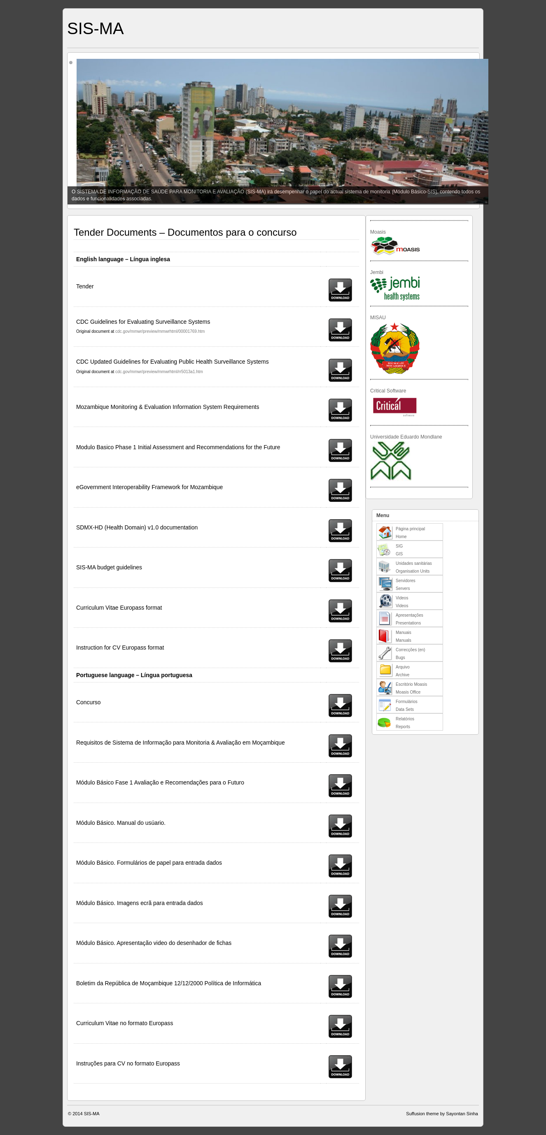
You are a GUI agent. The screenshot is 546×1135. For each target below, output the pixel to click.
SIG (399, 546)
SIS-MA (95, 28)
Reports (403, 726)
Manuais (403, 632)
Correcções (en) (410, 650)
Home (401, 536)
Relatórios (405, 719)
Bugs (400, 657)
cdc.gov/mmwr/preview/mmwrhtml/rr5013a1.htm (159, 371)
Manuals (403, 640)
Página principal (410, 529)
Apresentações (409, 615)
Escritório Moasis (411, 684)
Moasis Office (408, 692)
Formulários (407, 701)
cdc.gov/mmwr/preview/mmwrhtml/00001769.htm (160, 331)
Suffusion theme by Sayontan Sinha (442, 1113)
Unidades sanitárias (414, 563)
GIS (399, 554)
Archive (402, 675)
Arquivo (403, 667)
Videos (402, 598)
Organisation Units (412, 571)
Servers (403, 588)
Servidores (405, 580)
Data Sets (405, 709)
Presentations (408, 623)
